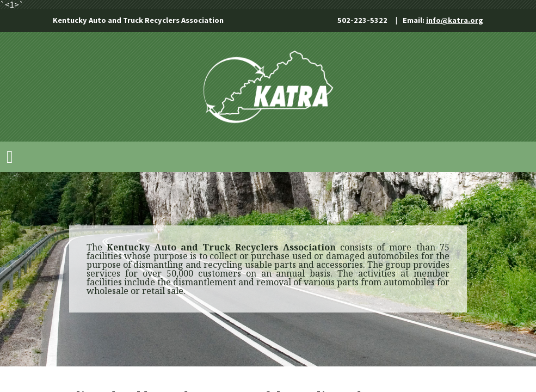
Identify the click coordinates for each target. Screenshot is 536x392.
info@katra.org (454, 20)
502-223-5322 (362, 20)
